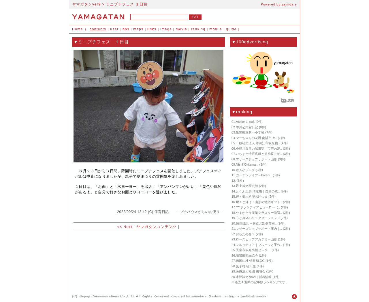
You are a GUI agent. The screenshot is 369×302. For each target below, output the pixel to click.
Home (77, 29)
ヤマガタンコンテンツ (156, 227)
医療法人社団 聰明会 (250, 271)
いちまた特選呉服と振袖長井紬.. (259, 153)
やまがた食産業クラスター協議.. (259, 212)
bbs (126, 29)
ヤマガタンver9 (86, 4)
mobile (215, 29)
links (152, 29)
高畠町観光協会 (247, 255)
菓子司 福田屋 (246, 266)
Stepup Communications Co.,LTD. (106, 296)
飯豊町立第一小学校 (250, 132)
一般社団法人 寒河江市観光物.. (258, 143)
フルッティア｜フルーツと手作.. (259, 245)
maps (138, 29)
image (166, 29)
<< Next (124, 227)
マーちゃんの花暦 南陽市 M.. (256, 138)
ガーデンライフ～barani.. (254, 175)
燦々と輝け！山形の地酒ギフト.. (259, 202)
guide (231, 29)
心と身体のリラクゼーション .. (258, 218)
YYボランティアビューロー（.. (258, 207)
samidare (289, 4)
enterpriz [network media (245, 296)
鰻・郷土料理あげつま (252, 196)
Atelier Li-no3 (245, 121)
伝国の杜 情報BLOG (250, 260)
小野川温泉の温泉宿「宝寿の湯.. (259, 148)
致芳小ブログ (245, 170)
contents (98, 29)
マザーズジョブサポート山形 (256, 159)
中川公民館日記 (247, 127)
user (114, 29)
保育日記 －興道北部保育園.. (256, 223)
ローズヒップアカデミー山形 (256, 239)
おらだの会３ (245, 234)
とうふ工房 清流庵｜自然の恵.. (258, 191)
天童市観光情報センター (253, 250)
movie (181, 29)
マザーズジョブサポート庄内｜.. (259, 228)
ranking (198, 29)
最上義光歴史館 (247, 186)
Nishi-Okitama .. (247, 164)
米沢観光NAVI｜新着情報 (254, 277)
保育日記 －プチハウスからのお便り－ (189, 212)
